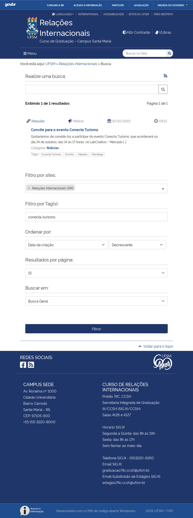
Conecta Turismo (51, 154)
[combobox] (96, 188)
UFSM (158, 511)
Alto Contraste (136, 32)
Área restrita (163, 14)
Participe (118, 5)
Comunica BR (55, 5)
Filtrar (96, 328)
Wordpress (127, 511)
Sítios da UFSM (139, 14)
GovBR (10, 5)
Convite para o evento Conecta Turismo (64, 129)
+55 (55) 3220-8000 (39, 421)
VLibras (163, 32)
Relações (38, 121)
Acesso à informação (88, 5)
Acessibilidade (113, 14)
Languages (62, 14)
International (88, 14)
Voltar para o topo (155, 346)
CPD (170, 511)
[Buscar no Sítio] (144, 53)
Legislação (141, 5)
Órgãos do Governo (171, 5)
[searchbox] (77, 188)
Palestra (82, 154)
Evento (69, 154)
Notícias (53, 148)
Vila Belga (97, 154)
